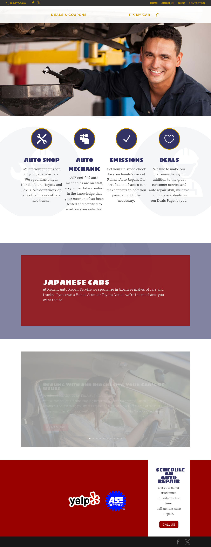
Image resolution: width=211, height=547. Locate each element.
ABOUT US (167, 3)
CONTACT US (197, 3)
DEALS (169, 160)
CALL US (169, 524)
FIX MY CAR (139, 14)
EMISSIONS (126, 160)
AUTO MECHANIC (84, 164)
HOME (154, 3)
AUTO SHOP (42, 160)
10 (121, 438)
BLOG (181, 3)
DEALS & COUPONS (69, 14)
